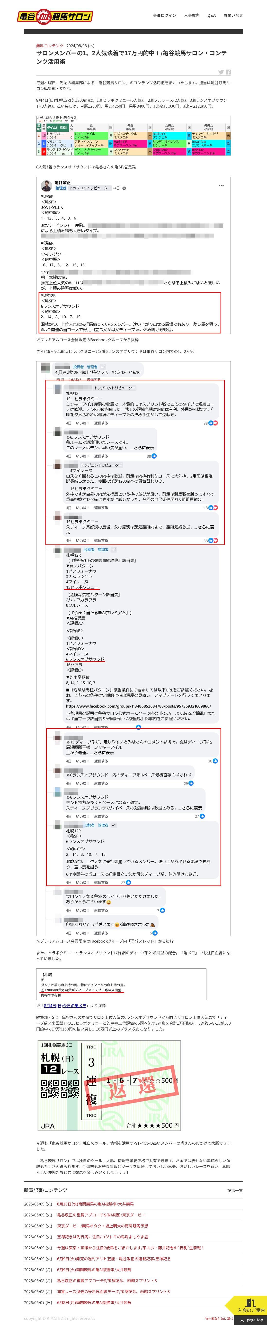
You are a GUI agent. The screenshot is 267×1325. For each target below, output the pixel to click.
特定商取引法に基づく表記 (224, 1318)
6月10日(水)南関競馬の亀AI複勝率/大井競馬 (95, 1204)
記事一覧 (235, 1190)
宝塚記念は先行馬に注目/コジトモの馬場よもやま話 (102, 1237)
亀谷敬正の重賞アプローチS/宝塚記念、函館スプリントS (107, 1280)
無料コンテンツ (49, 45)
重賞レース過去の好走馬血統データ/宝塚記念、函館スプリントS (113, 1291)
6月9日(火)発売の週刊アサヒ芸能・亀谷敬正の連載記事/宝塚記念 (114, 1258)
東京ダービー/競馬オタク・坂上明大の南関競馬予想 (102, 1226)
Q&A (211, 15)
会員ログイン (164, 15)
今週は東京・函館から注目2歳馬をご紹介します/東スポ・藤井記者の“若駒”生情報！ (131, 1248)
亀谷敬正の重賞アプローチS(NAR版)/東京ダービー (101, 1215)
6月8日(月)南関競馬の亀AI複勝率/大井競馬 (94, 1302)
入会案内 (192, 15)
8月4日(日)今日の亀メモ (65, 1005)
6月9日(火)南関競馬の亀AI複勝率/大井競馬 (94, 1269)
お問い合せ (233, 15)
